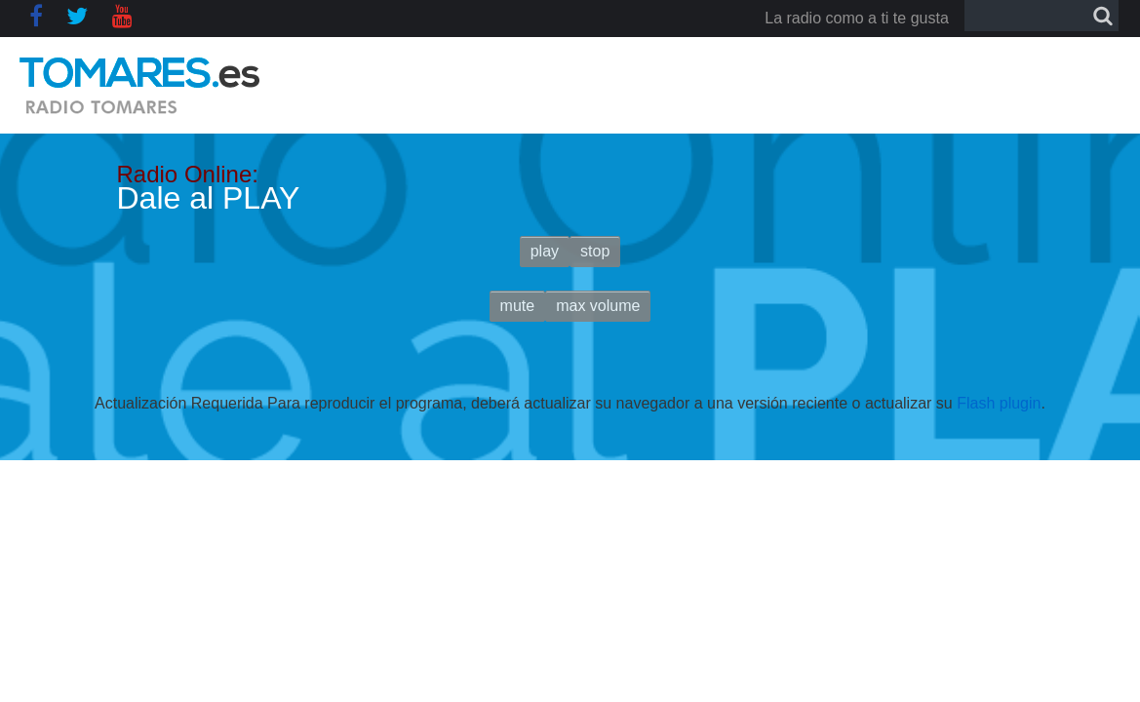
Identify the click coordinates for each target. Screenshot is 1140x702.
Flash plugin (999, 403)
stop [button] (594, 251)
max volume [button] (598, 305)
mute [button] (517, 305)
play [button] (545, 251)
